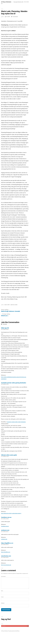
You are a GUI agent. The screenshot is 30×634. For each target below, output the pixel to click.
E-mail (2, 596)
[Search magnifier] (28, 626)
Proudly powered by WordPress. (14, 630)
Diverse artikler (14, 304)
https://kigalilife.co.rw (5, 552)
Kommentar (3, 576)
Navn (2, 590)
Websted (2, 603)
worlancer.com (4, 539)
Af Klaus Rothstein (6, 2)
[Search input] (14, 626)
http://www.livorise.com (6, 565)
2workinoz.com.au (5, 526)
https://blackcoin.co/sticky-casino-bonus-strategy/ (11, 513)
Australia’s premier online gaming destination (16, 421)
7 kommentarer (15, 16)
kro (3, 16)
